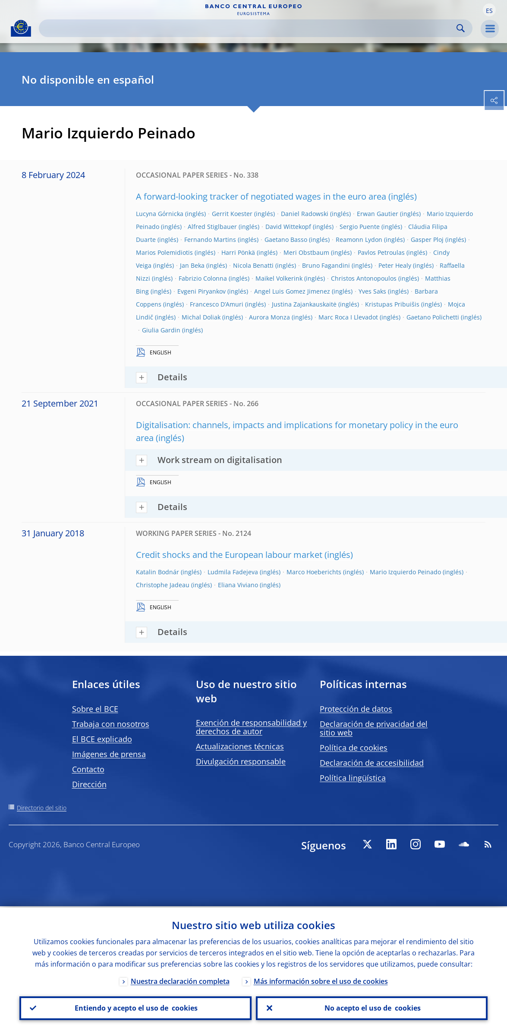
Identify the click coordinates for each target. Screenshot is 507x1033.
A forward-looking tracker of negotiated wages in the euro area (261, 196)
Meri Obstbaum (306, 252)
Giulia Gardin (161, 330)
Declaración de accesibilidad (372, 763)
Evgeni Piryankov (201, 291)
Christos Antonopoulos (364, 278)
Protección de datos (356, 709)
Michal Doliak (201, 317)
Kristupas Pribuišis (392, 304)
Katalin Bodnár (157, 572)
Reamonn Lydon (359, 239)
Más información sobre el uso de (321, 980)
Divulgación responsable (241, 761)
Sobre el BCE (95, 709)
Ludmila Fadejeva (233, 572)
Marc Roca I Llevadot (348, 317)
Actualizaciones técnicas (240, 746)
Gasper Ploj (427, 239)
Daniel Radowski (304, 214)
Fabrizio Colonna (203, 278)
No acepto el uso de (372, 1007)
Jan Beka (192, 265)
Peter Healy (394, 265)
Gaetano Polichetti (432, 317)
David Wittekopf (288, 226)
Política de (353, 747)
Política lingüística (353, 778)
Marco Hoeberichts (314, 572)
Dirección (89, 784)
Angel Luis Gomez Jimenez (292, 291)
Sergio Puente (360, 226)
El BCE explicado (102, 739)
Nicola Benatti (253, 265)
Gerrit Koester (232, 214)
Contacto (88, 769)
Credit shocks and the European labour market (229, 554)
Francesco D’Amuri (216, 304)
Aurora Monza (269, 317)
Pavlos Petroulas (381, 252)
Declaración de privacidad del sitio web (374, 728)
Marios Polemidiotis (164, 252)
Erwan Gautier (377, 214)
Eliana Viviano (238, 585)
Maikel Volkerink (278, 278)
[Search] (248, 28)
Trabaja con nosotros (110, 724)
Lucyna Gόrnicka (159, 214)
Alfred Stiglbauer (212, 226)
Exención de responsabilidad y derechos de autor (251, 726)
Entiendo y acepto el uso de (135, 1007)
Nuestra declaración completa (180, 980)
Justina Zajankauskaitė (304, 304)
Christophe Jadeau (162, 585)
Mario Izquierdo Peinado (405, 572)
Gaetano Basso (286, 239)
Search (460, 28)
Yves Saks (372, 291)
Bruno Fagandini (326, 265)
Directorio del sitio (41, 808)
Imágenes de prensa (109, 754)
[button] (489, 9)
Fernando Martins (210, 239)
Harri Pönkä (238, 252)
